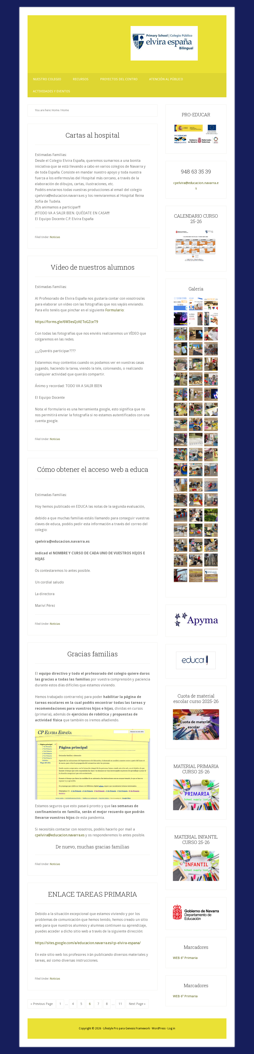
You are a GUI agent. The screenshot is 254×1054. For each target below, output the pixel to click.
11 (121, 1003)
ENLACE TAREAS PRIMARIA (92, 894)
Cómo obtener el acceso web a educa (92, 469)
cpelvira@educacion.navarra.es (59, 835)
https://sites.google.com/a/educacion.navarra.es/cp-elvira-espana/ (88, 943)
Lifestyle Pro (110, 1028)
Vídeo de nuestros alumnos (93, 267)
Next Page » (137, 1004)
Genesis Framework (137, 1028)
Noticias (55, 237)
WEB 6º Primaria (185, 958)
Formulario (114, 310)
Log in (171, 1028)
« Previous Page (41, 1004)
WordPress (159, 1028)
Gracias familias (92, 653)
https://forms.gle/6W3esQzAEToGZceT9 (66, 322)
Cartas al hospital (92, 135)
